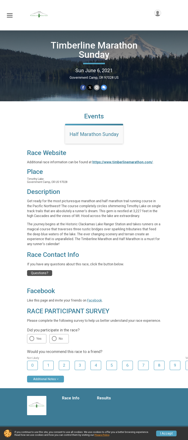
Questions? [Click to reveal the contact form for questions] (39, 275)
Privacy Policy (101, 434)
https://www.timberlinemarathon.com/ (122, 165)
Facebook (94, 303)
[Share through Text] (104, 87)
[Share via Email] (97, 87)
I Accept (166, 433)
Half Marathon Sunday (94, 136)
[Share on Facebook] (83, 87)
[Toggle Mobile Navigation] (10, 15)
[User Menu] (157, 13)
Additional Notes (44, 381)
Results (104, 400)
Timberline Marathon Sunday (94, 50)
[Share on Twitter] (90, 87)
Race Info (70, 400)
